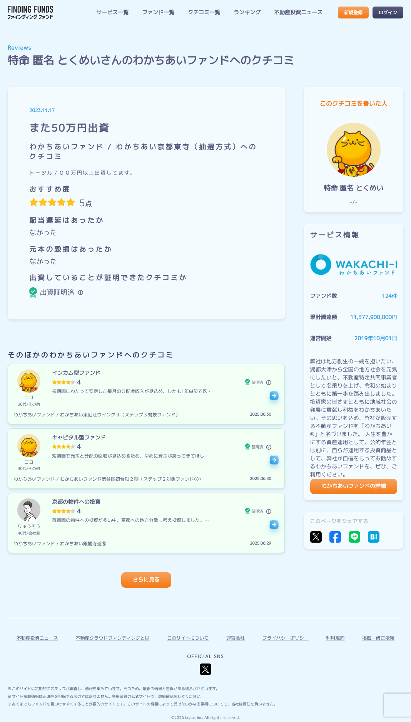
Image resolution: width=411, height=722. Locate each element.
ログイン (388, 12)
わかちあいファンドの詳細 (353, 486)
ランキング (247, 12)
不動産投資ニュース (298, 12)
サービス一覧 (112, 12)
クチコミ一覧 (204, 12)
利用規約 (335, 638)
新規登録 (353, 12)
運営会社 (235, 638)
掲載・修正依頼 (378, 638)
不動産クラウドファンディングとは (113, 638)
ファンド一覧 (158, 12)
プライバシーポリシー (285, 638)
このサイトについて (188, 638)
